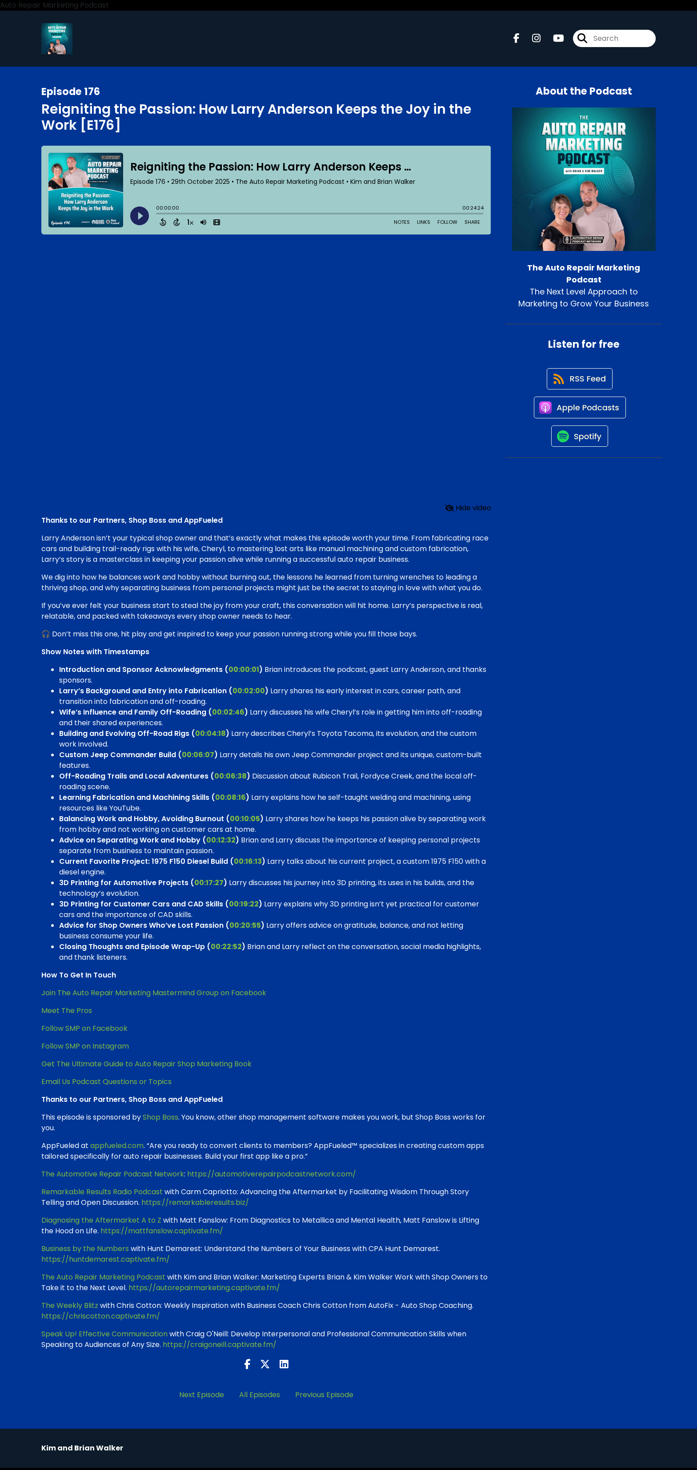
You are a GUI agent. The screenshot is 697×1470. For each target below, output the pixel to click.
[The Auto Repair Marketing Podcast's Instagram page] (531, 40)
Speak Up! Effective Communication (104, 1336)
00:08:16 (230, 799)
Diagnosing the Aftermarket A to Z (101, 1222)
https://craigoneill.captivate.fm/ (219, 1346)
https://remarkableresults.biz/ (195, 1204)
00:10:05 (245, 820)
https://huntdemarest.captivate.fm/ (105, 1261)
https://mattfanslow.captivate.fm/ (161, 1233)
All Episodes (259, 1397)
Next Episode (201, 1397)
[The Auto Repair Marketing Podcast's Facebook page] (516, 40)
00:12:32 (221, 842)
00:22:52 (226, 948)
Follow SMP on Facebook (84, 1030)
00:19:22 (244, 906)
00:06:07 (198, 756)
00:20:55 (245, 927)
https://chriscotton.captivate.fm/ (100, 1318)
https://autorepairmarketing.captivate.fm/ (204, 1289)
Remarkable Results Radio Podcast (102, 1193)
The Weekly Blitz (69, 1307)
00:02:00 (248, 692)
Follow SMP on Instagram (85, 1048)
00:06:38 (230, 778)
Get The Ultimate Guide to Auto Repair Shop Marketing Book (146, 1066)
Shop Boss (160, 1119)
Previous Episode (324, 1397)
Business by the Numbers (85, 1250)
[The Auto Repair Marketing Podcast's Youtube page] (553, 40)
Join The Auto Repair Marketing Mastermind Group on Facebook (153, 994)
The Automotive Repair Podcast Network (112, 1176)
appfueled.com (117, 1147)
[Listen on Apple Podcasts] (579, 415)
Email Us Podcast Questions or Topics (107, 1083)
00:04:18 (210, 735)
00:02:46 (228, 714)
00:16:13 (248, 863)
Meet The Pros (66, 1012)
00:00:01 (243, 671)
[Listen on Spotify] (579, 447)
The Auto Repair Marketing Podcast (103, 1279)
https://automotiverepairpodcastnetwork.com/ (271, 1176)
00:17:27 (209, 884)
